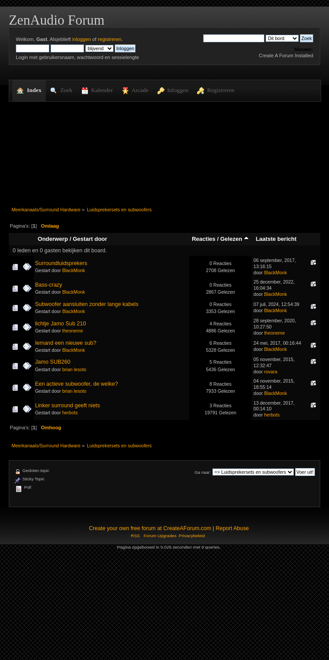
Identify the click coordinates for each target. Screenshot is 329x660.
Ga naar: (202, 472)
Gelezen (234, 239)
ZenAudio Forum (56, 20)
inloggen (81, 39)
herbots (69, 412)
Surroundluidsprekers (61, 263)
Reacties (204, 239)
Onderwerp (53, 239)
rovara (270, 371)
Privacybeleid (192, 535)
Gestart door (90, 239)
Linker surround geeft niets (67, 405)
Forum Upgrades (159, 535)
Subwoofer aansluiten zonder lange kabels (87, 304)
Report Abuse (232, 528)
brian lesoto (74, 369)
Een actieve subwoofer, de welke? (76, 384)
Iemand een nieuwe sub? (65, 343)
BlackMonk (73, 270)
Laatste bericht (276, 239)
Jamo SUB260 (52, 362)
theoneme (72, 330)
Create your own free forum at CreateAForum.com (150, 528)
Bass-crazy (48, 285)
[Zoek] (233, 38)
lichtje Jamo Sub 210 (60, 324)
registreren (109, 39)
